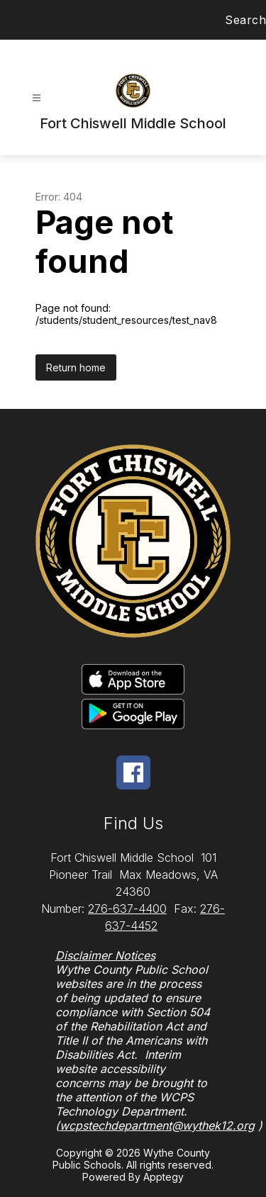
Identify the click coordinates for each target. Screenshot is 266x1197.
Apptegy (163, 1177)
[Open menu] (36, 98)
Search (245, 20)
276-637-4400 (127, 908)
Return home (76, 367)
